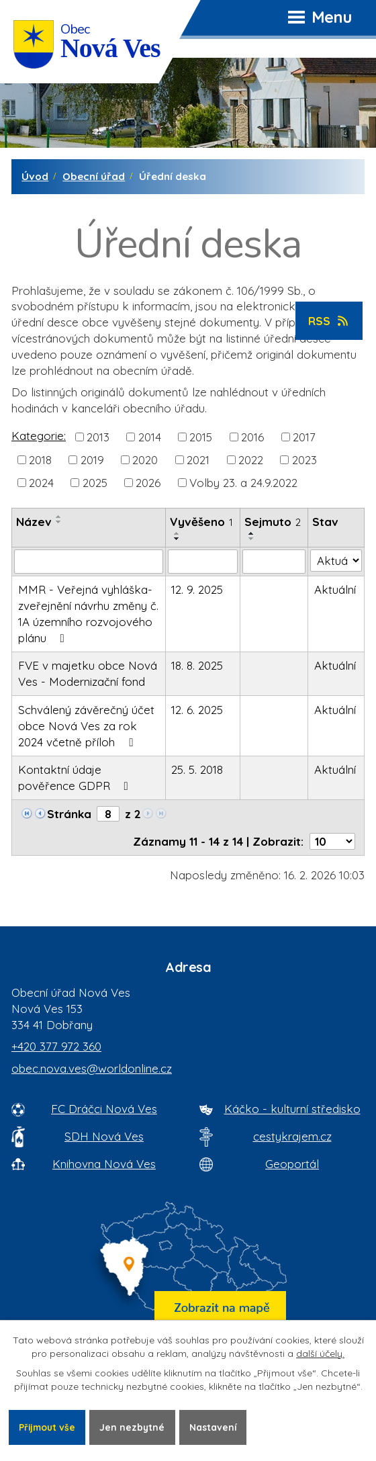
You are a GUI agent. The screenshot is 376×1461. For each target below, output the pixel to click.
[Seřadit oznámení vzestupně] (59, 516)
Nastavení (217, 1427)
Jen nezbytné (136, 1427)
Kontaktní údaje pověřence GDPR (76, 777)
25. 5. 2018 (197, 769)
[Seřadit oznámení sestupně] (59, 522)
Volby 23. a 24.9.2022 (243, 483)
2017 (304, 436)
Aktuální (335, 589)
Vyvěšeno (201, 522)
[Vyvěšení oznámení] (203, 561)
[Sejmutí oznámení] (274, 561)
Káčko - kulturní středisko (292, 1109)
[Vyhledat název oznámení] (88, 561)
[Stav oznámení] (336, 560)
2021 (198, 459)
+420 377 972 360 (56, 1046)
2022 (250, 459)
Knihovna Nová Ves (104, 1164)
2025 (95, 483)
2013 (98, 436)
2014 (149, 436)
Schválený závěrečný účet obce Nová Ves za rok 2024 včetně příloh (86, 726)
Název (34, 522)
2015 (200, 436)
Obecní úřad (93, 176)
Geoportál (292, 1164)
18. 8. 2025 (197, 665)
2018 (40, 459)
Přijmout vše (48, 1427)
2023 (304, 459)
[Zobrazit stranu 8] (108, 814)
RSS (329, 321)
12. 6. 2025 (197, 710)
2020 (145, 459)
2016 (252, 436)
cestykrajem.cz (292, 1136)
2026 (148, 483)
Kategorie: (38, 436)
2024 (41, 483)
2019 (92, 459)
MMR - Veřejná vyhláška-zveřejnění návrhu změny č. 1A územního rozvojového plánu (88, 613)
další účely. (320, 1353)
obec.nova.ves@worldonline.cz (91, 1068)
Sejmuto (272, 522)
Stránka (69, 814)
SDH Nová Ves (104, 1136)
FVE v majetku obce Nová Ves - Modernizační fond (87, 673)
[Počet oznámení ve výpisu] (332, 841)
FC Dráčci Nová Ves (104, 1109)
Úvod (34, 176)
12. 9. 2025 (197, 589)
